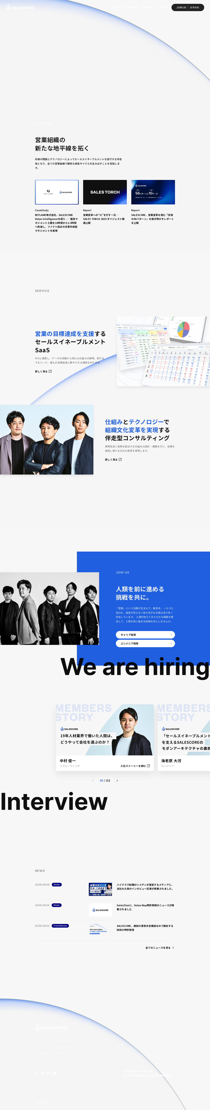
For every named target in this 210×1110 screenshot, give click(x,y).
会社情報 (40, 1053)
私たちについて (43, 1040)
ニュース (40, 1059)
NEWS (163, 7)
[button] (117, 781)
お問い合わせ (65, 1053)
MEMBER (132, 7)
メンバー (40, 1047)
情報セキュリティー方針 (71, 1047)
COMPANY (148, 7)
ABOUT (117, 7)
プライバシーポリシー (70, 1040)
